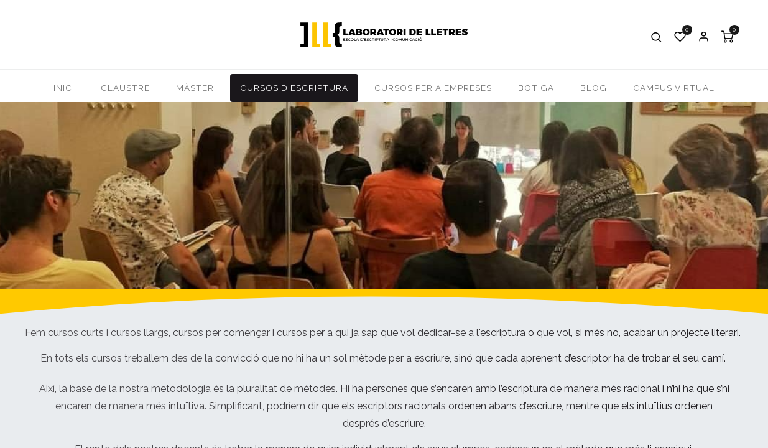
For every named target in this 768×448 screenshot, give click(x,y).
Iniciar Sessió (704, 36)
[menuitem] (64, 88)
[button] (656, 36)
